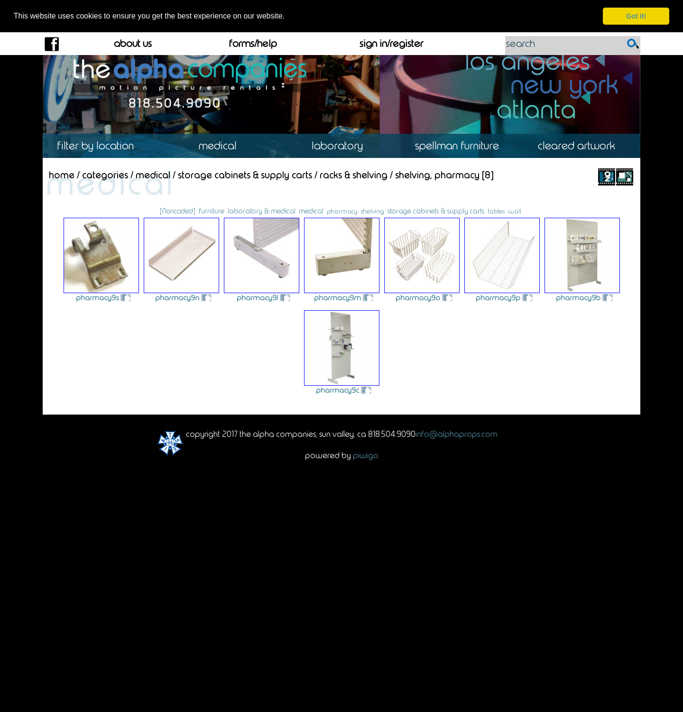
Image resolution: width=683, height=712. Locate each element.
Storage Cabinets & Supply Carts (245, 174)
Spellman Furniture (461, 145)
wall (514, 210)
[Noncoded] (177, 210)
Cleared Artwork (580, 145)
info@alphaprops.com (456, 433)
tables (496, 210)
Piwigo (365, 454)
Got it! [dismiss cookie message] (636, 16)
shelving (372, 211)
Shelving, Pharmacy (437, 174)
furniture (211, 210)
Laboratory (341, 145)
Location (102, 145)
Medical (221, 145)
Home (61, 174)
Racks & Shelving (354, 174)
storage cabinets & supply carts (436, 210)
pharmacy (342, 210)
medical (311, 210)
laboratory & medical (261, 210)
